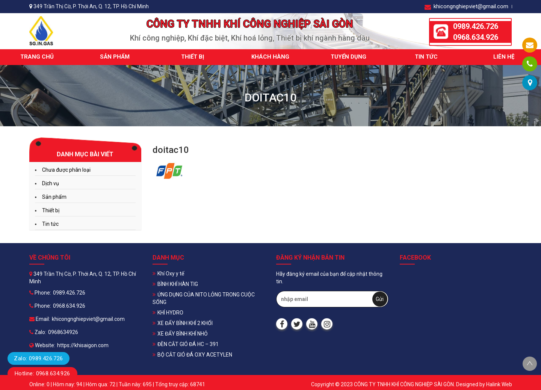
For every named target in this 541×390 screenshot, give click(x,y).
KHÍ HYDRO (170, 313)
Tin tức (426, 56)
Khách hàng (270, 56)
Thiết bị (192, 56)
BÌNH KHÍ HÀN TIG (177, 284)
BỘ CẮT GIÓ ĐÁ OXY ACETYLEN (194, 355)
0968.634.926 (475, 37)
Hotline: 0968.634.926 (42, 373)
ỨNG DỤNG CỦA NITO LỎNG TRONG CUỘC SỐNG (204, 298)
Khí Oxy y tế (170, 274)
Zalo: (37, 332)
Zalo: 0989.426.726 (38, 358)
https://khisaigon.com (83, 345)
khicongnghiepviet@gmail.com (466, 6)
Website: (42, 345)
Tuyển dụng (348, 56)
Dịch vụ (50, 183)
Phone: (40, 293)
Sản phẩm (115, 56)
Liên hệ (503, 56)
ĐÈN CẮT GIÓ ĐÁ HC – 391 (188, 344)
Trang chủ (37, 56)
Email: (39, 319)
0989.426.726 (475, 26)
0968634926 (63, 332)
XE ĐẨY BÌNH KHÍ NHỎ (182, 334)
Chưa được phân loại (66, 170)
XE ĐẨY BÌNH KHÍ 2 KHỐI (185, 323)
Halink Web (499, 384)
